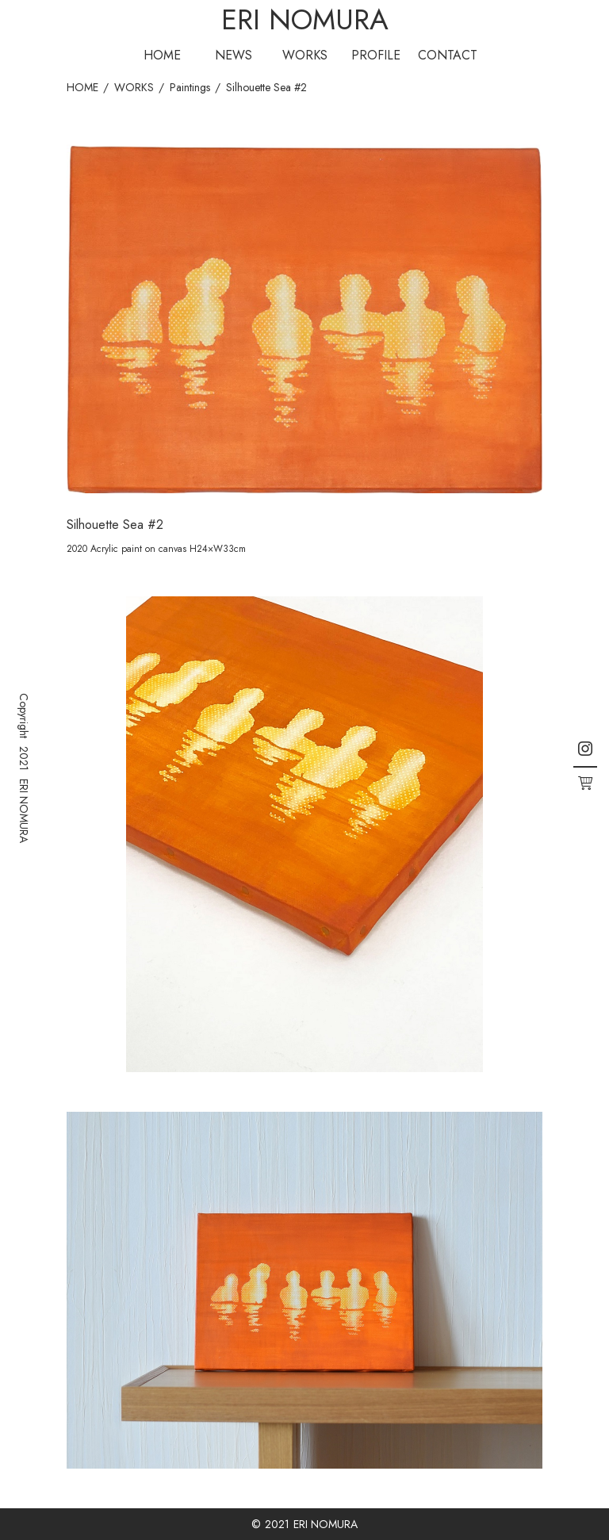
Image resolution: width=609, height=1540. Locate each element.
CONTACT (447, 55)
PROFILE (375, 55)
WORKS (304, 55)
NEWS (233, 55)
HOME (162, 55)
